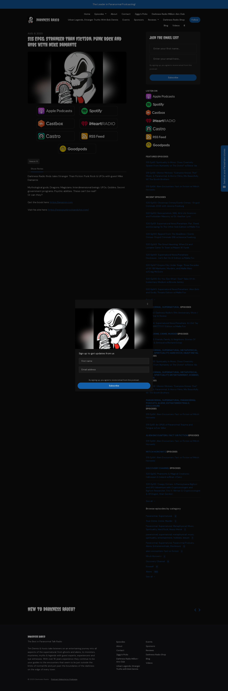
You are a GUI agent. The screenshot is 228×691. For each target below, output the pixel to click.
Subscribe (114, 385)
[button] (147, 304)
